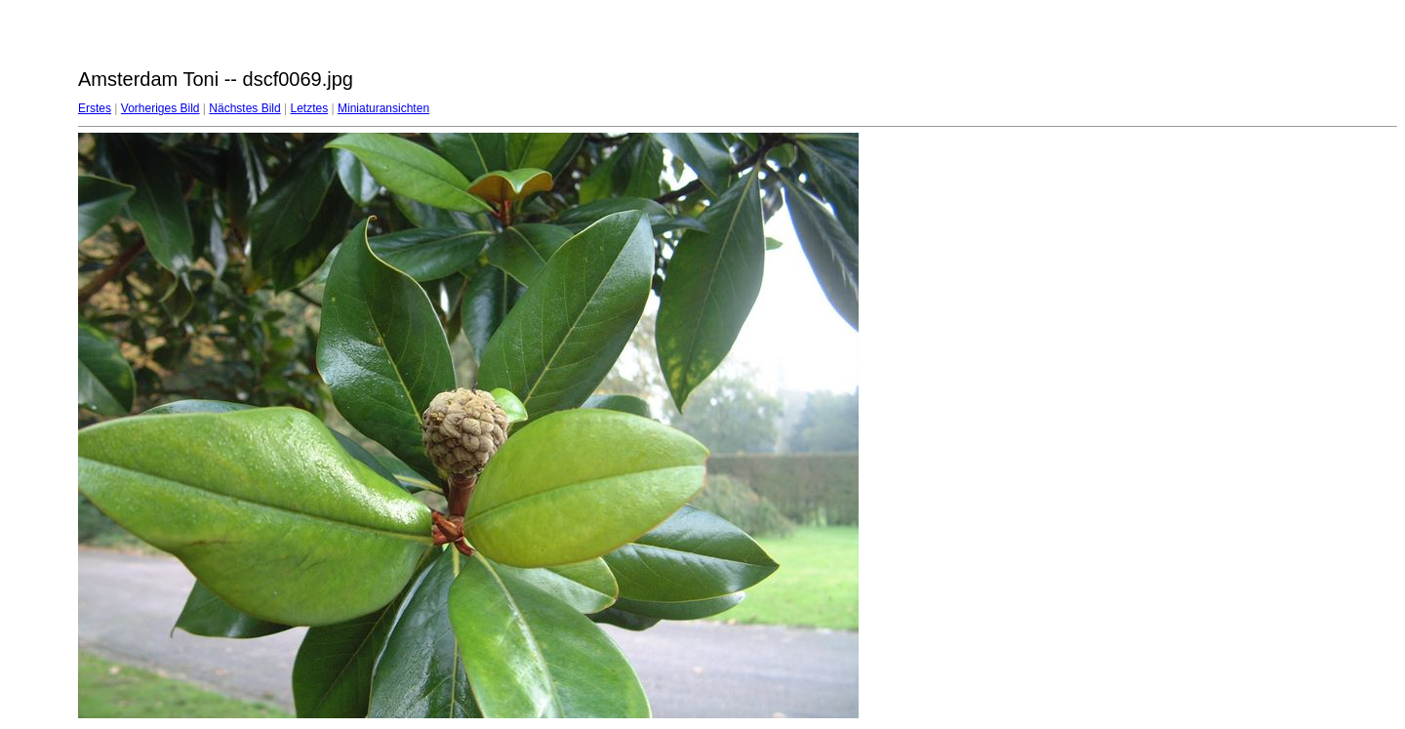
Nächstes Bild (244, 108)
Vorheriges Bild (160, 108)
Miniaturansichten (383, 108)
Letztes (310, 108)
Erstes (94, 108)
